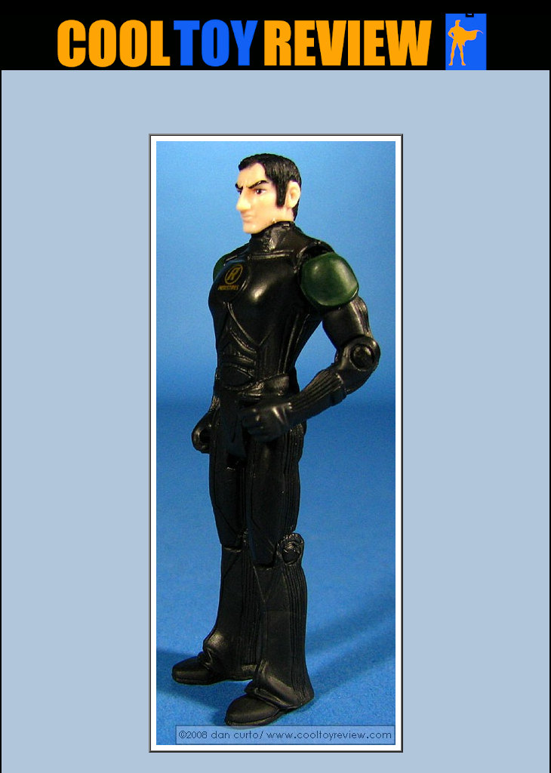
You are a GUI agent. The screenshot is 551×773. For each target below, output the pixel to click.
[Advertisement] (275, 106)
